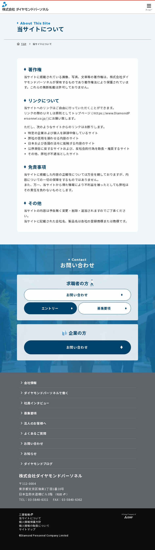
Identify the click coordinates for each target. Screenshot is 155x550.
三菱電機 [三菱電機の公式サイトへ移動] (24, 514)
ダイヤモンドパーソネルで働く (46, 393)
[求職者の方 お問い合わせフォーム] (77, 293)
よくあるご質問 (35, 433)
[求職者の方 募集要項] (104, 307)
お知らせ (30, 453)
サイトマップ (27, 529)
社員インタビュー (36, 403)
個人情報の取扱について (34, 526)
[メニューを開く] (149, 7)
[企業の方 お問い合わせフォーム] (77, 346)
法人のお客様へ (35, 423)
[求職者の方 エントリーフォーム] (50, 307)
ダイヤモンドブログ (38, 464)
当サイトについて (30, 518)
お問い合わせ (33, 443)
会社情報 (30, 383)
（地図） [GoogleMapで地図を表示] (61, 494)
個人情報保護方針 (30, 522)
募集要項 (30, 413)
